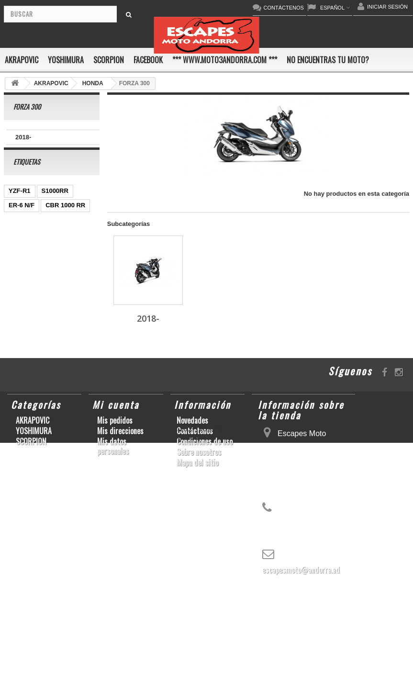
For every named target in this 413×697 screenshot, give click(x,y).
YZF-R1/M (23, 389)
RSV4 (17, 418)
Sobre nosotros (199, 563)
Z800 (16, 274)
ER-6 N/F (21, 217)
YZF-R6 (62, 432)
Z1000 (64, 260)
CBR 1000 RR (65, 217)
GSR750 (21, 245)
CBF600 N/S (26, 260)
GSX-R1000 (66, 346)
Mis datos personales (113, 557)
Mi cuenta (115, 516)
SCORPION (108, 60)
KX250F (54, 332)
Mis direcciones (120, 542)
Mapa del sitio (197, 574)
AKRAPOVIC (21, 60)
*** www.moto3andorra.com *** (224, 60)
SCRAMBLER (56, 418)
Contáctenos (195, 542)
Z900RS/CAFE (29, 446)
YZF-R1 (20, 202)
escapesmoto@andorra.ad (301, 681)
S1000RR (55, 202)
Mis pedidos (115, 532)
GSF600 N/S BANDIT (39, 303)
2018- (23, 137)
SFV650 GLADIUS (35, 375)
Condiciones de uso (205, 553)
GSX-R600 (24, 346)
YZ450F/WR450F (33, 288)
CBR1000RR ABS (34, 231)
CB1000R (47, 274)
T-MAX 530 (24, 432)
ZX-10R (19, 360)
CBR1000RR (66, 389)
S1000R (69, 403)
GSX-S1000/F (28, 403)
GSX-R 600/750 (66, 245)
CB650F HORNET (34, 317)
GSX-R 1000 (59, 360)
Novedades (192, 532)
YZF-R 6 (20, 332)
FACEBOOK (148, 60)
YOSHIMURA (66, 60)
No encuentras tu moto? (328, 60)
